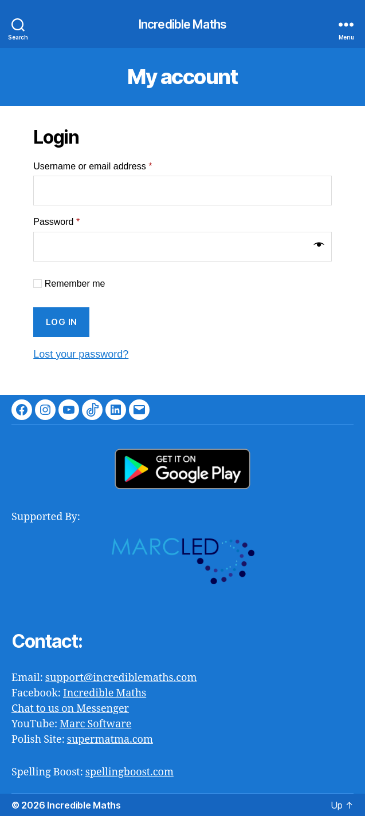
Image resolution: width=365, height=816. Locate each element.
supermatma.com (110, 739)
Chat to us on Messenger (70, 708)
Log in (61, 321)
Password (56, 222)
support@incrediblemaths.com (121, 677)
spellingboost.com (129, 772)
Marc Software (95, 724)
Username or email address (92, 166)
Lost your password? (80, 354)
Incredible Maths (182, 24)
